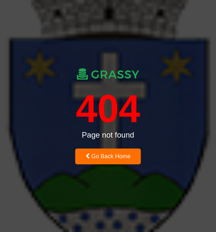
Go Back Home (108, 156)
